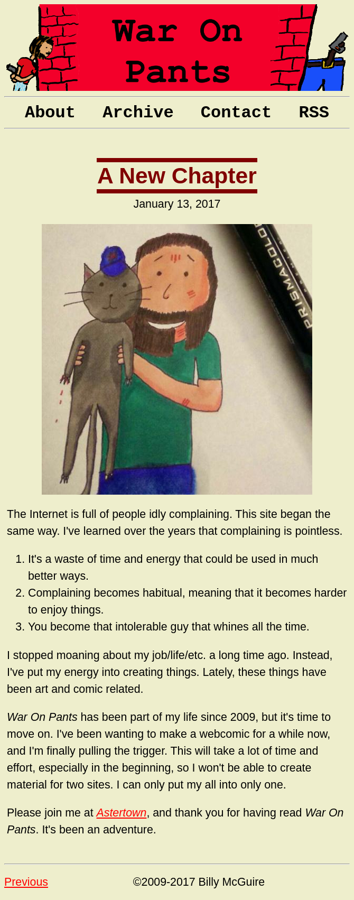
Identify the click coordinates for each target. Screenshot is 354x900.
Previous (26, 882)
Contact (236, 113)
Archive (138, 113)
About (50, 113)
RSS (314, 113)
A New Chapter (177, 176)
